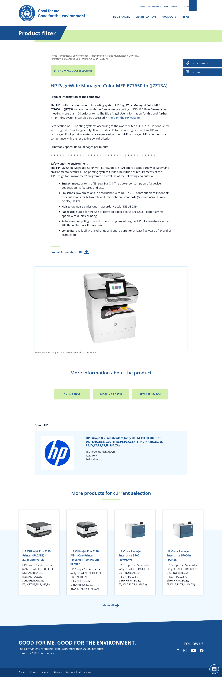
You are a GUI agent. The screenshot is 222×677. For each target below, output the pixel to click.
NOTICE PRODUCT (201, 63)
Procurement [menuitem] (171, 6)
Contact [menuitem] (22, 672)
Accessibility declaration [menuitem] (83, 672)
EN (188, 6)
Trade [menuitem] (141, 6)
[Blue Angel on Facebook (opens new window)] (202, 651)
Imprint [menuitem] (48, 672)
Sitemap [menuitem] (61, 672)
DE (184, 6)
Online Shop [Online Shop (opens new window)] (72, 394)
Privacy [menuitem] (35, 672)
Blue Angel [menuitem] (121, 16)
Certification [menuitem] (146, 16)
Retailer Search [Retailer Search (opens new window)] (150, 394)
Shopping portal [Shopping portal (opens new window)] (111, 394)
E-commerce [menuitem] (154, 6)
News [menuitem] (186, 16)
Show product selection (75, 70)
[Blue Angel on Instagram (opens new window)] (185, 651)
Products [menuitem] (169, 16)
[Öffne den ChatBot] (214, 669)
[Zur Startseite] (55, 13)
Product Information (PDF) (67, 252)
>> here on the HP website (123, 117)
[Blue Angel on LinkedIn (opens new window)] (177, 651)
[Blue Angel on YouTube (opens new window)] (193, 651)
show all (108, 605)
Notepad (197, 72)
